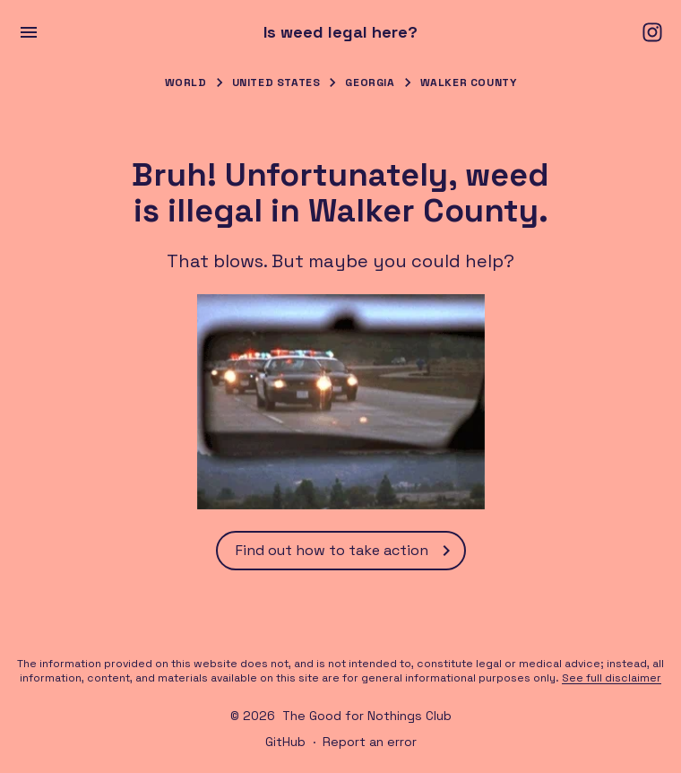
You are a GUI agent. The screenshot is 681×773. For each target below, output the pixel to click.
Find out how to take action (346, 550)
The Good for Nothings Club (367, 716)
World (186, 82)
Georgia (369, 82)
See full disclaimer (611, 678)
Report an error (370, 742)
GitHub (285, 742)
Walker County (468, 82)
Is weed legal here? (340, 32)
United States (276, 82)
